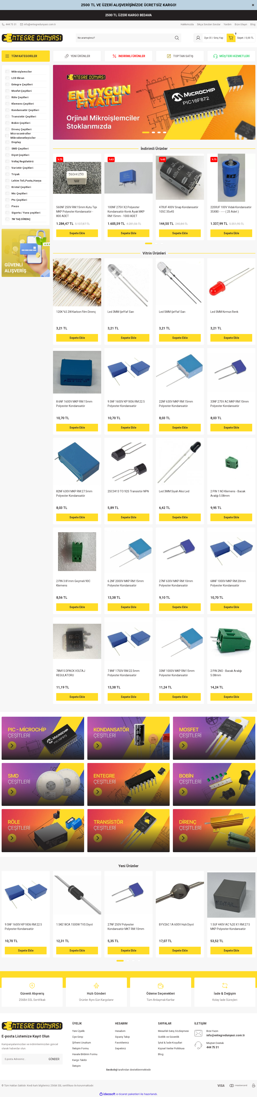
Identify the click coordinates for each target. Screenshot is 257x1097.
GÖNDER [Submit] (54, 1059)
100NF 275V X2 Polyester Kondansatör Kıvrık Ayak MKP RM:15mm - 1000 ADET (126, 212)
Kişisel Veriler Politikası (171, 1048)
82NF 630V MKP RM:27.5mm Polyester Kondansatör (74, 493)
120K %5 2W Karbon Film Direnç (76, 311)
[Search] (128, 37)
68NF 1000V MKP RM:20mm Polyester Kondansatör (228, 583)
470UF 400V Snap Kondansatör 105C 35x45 (178, 209)
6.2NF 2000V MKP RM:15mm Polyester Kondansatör (126, 583)
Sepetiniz (120, 1048)
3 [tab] (159, 132)
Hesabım (120, 1030)
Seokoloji (111, 1069)
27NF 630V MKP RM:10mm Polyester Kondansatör (176, 583)
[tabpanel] (154, 102)
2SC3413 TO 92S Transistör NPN (128, 491)
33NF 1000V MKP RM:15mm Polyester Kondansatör (177, 673)
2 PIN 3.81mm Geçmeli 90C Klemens (73, 583)
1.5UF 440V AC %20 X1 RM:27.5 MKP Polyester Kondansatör (230, 926)
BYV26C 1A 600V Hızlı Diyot (176, 924)
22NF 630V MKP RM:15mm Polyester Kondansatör (176, 404)
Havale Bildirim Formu (84, 1054)
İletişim (76, 1065)
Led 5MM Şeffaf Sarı (172, 311)
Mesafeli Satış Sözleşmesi (173, 1030)
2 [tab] (153, 132)
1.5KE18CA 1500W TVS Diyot (74, 924)
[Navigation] (26, 56)
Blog (160, 1054)
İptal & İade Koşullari (170, 1042)
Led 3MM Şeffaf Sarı (121, 311)
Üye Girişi (77, 1036)
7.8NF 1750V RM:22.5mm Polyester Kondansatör (124, 673)
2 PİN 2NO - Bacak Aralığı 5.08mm (226, 673)
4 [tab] (164, 132)
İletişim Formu (80, 1048)
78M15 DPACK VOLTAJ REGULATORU (70, 673)
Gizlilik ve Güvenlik (168, 1036)
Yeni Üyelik (78, 1030)
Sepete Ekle (77, 233)
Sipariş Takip (122, 1036)
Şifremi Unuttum (81, 1042)
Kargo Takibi (79, 1060)
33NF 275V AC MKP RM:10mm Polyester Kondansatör (229, 404)
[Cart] (240, 37)
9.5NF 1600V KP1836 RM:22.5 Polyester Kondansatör (126, 404)
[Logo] (32, 37)
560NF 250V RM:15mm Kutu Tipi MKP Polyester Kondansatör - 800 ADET (76, 212)
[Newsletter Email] (32, 1059)
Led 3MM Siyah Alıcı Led (174, 491)
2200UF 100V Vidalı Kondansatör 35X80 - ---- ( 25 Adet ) (231, 209)
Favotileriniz (122, 1042)
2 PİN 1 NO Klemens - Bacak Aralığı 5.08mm (227, 493)
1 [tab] (145, 132)
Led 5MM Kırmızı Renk (224, 311)
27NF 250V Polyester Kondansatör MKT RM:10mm (126, 926)
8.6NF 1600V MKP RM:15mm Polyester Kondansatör (74, 404)
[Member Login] (209, 37)
